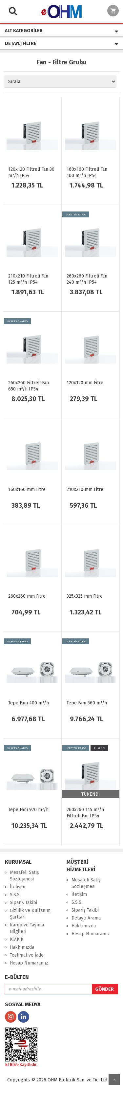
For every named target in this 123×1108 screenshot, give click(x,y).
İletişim (17, 887)
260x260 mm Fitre (27, 596)
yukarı (114, 1079)
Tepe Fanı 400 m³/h (28, 703)
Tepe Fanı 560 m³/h (87, 703)
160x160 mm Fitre (27, 489)
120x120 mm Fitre (85, 383)
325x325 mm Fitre (85, 596)
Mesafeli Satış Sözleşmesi (24, 876)
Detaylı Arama (86, 918)
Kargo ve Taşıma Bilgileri (27, 928)
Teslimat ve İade (27, 955)
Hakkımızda (22, 947)
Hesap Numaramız (29, 963)
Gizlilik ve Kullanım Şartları (30, 914)
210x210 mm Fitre (85, 489)
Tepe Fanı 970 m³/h (28, 809)
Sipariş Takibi (23, 902)
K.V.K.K (17, 939)
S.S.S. (15, 894)
